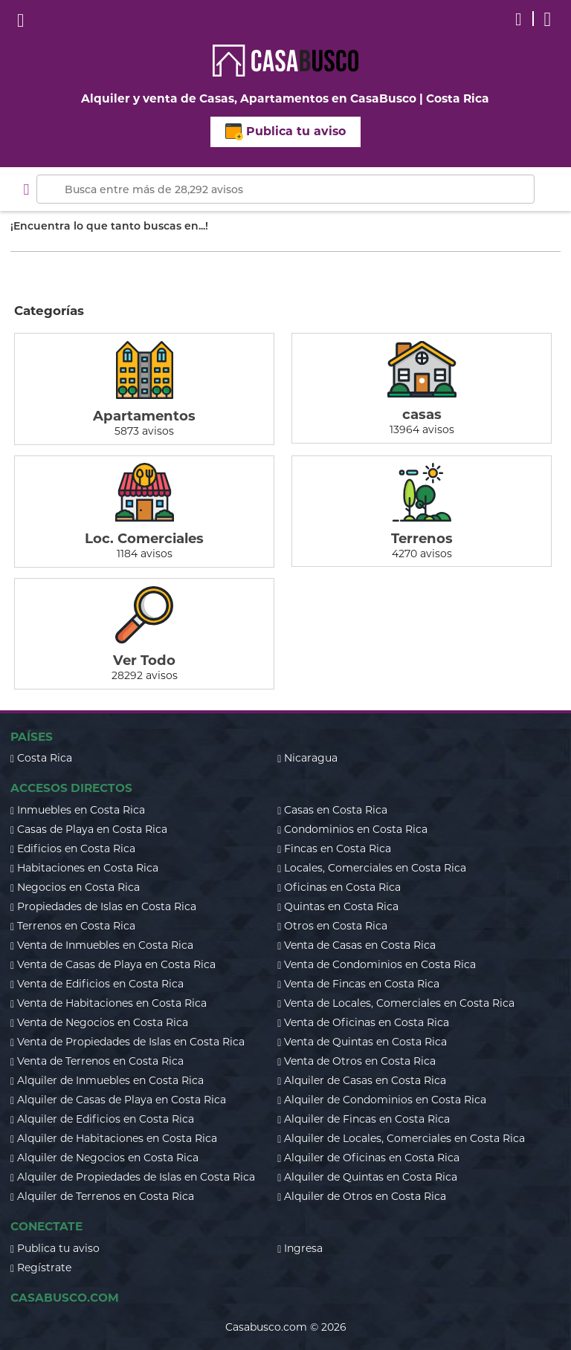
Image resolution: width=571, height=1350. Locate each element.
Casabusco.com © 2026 (285, 1327)
